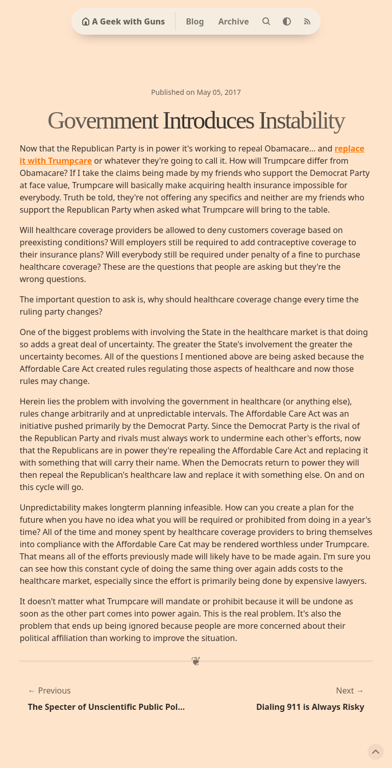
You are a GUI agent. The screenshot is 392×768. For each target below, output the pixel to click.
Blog (195, 21)
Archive (233, 21)
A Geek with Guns (123, 21)
